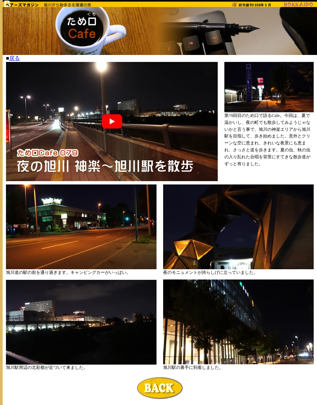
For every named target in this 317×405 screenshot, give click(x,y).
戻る (14, 58)
